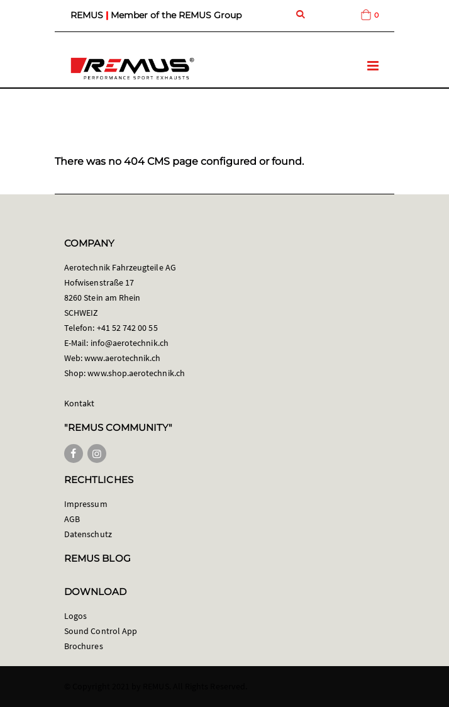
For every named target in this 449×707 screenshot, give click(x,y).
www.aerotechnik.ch (122, 358)
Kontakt (79, 403)
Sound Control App (100, 631)
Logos (75, 615)
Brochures (83, 646)
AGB (72, 519)
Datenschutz (88, 534)
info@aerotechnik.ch (130, 342)
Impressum (86, 503)
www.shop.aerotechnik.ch (136, 373)
